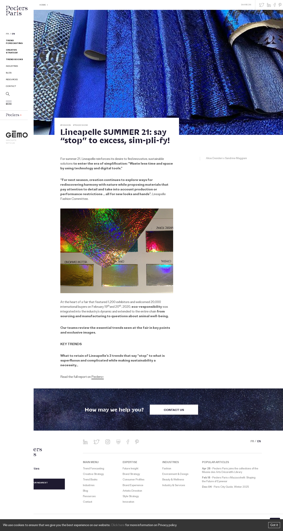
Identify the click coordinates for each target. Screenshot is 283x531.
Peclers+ (97, 377)
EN (13, 34)
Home (43, 5)
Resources (12, 80)
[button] (261, 5)
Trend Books (14, 59)
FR (7, 34)
